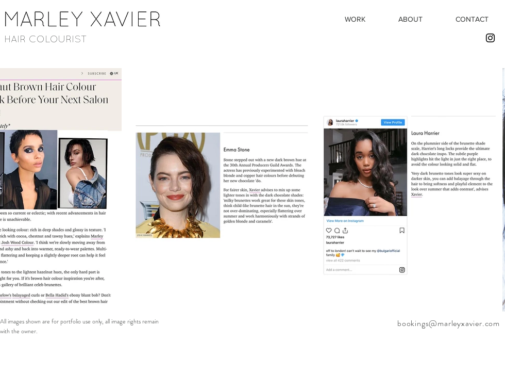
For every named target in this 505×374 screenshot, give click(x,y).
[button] (355, 19)
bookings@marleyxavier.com (448, 323)
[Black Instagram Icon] (490, 38)
